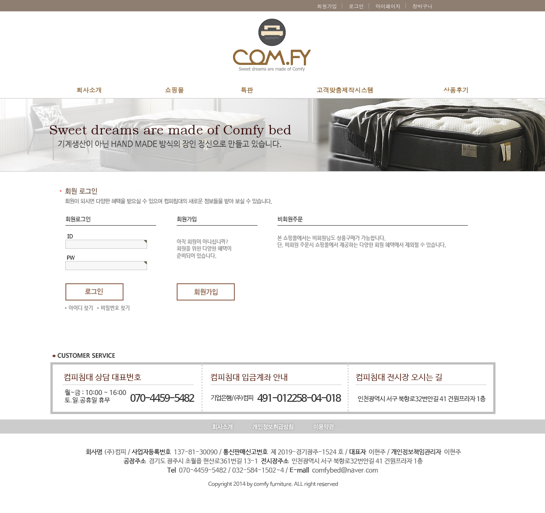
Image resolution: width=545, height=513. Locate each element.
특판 (247, 89)
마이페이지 (388, 6)
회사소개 (89, 89)
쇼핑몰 (174, 89)
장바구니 (424, 6)
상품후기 (456, 89)
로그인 (356, 6)
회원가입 (327, 6)
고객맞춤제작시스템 (345, 89)
